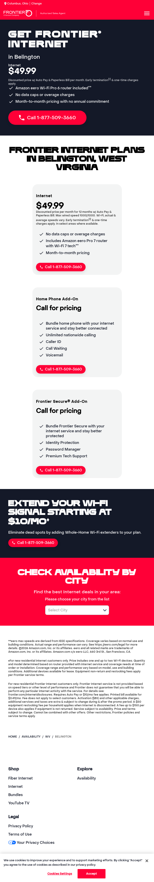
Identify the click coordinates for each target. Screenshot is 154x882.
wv (47, 736)
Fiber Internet (20, 778)
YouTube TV (19, 803)
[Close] (147, 861)
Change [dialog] (36, 3)
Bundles (15, 794)
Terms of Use (20, 834)
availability (31, 736)
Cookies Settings (59, 874)
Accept (91, 874)
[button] (105, 610)
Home (12, 736)
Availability (86, 778)
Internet (15, 786)
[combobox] (72, 610)
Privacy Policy (20, 826)
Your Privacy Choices (31, 842)
